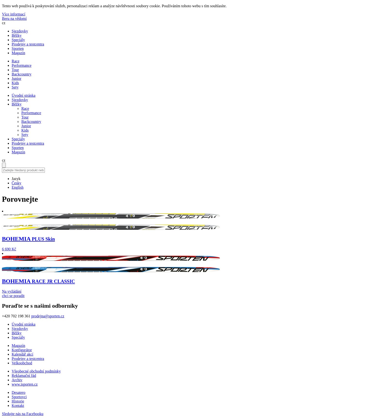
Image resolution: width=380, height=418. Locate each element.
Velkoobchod (22, 363)
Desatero (18, 392)
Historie (18, 401)
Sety (24, 135)
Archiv (17, 380)
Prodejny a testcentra (28, 44)
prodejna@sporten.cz (47, 316)
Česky (16, 183)
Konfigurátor (22, 350)
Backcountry (31, 121)
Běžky (17, 35)
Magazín (18, 53)
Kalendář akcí (22, 354)
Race (25, 108)
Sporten (18, 48)
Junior (26, 126)
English (18, 187)
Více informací (13, 14)
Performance (31, 113)
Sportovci (19, 397)
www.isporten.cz (25, 384)
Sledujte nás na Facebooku (22, 414)
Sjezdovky (20, 31)
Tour (25, 117)
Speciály (18, 40)
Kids (25, 130)
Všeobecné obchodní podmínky (36, 371)
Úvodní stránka (23, 95)
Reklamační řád (24, 375)
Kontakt (18, 405)
